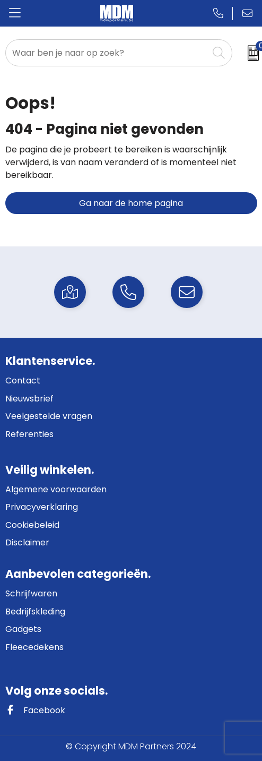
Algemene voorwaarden (56, 489)
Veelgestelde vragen (48, 416)
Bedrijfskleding (35, 611)
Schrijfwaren (31, 593)
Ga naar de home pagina (131, 203)
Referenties (29, 434)
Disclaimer (27, 542)
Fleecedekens (34, 647)
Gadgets (23, 629)
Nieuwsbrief (29, 398)
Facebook (35, 710)
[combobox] (107, 53)
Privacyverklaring (41, 507)
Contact (22, 380)
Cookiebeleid (32, 525)
